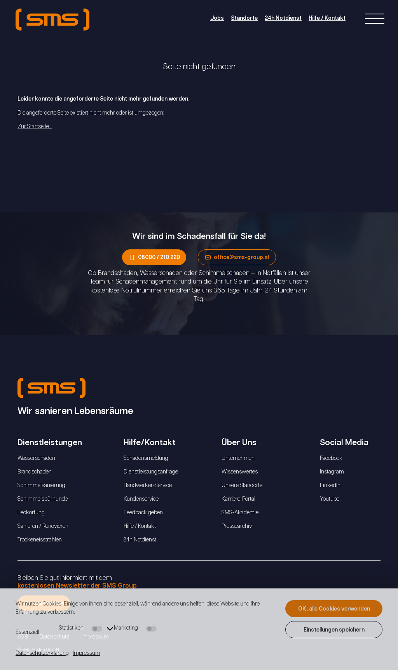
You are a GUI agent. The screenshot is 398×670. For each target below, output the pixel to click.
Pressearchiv (237, 526)
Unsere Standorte (242, 485)
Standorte (244, 18)
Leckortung (31, 512)
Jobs (217, 18)
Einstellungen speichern (334, 630)
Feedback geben (143, 512)
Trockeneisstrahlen (39, 540)
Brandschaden (34, 472)
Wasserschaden (36, 458)
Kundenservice (141, 499)
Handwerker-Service (148, 485)
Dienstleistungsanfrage (151, 472)
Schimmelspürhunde (42, 499)
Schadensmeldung (146, 458)
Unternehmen (238, 458)
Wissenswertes (240, 472)
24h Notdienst (283, 18)
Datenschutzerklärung (42, 653)
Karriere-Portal (238, 499)
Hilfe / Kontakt (327, 18)
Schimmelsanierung (41, 485)
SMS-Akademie (240, 512)
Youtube (329, 499)
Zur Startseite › (34, 126)
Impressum (86, 653)
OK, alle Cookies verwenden (334, 609)
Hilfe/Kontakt (152, 443)
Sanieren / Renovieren (42, 526)
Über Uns (241, 443)
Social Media (346, 443)
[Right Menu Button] (374, 19)
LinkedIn (330, 485)
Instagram (332, 472)
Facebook (331, 458)
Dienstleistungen (51, 443)
